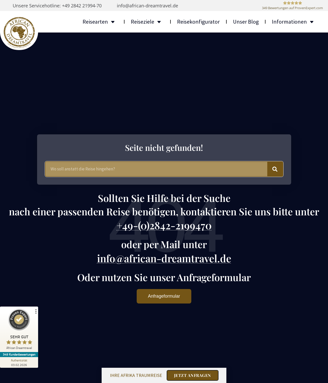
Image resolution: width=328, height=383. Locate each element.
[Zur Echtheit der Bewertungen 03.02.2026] (19, 362)
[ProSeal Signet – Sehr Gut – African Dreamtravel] (19, 330)
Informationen (294, 21)
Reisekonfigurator (198, 21)
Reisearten (100, 21)
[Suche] (275, 169)
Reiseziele (147, 21)
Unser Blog (246, 21)
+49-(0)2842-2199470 (164, 225)
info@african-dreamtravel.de (164, 257)
